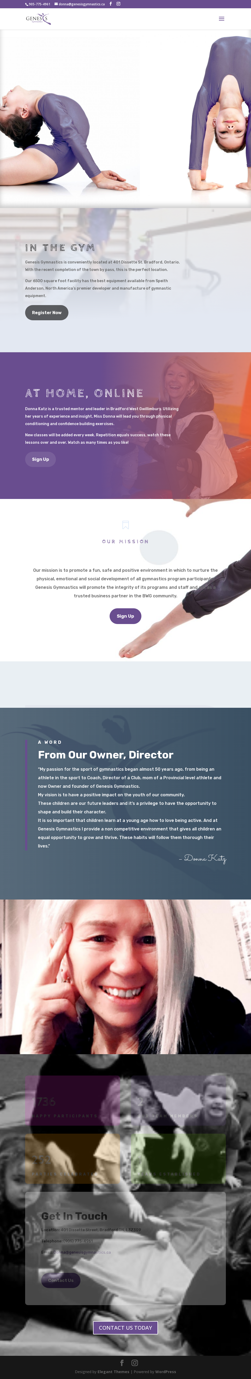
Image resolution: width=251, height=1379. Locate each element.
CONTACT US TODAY (125, 1327)
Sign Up (40, 459)
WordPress (165, 1371)
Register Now (46, 312)
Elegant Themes (113, 1371)
